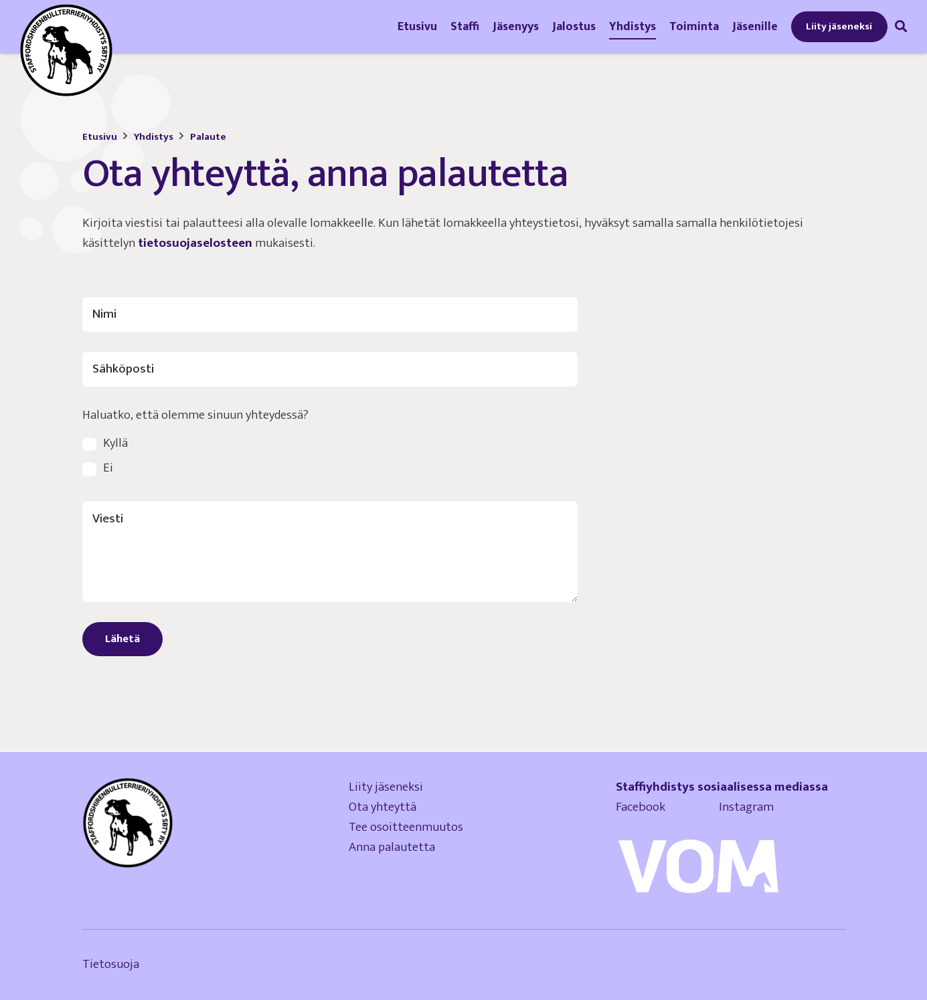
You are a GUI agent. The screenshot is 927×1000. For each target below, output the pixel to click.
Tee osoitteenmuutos (406, 827)
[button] (901, 26)
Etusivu (99, 136)
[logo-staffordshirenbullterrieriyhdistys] (66, 50)
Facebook (667, 807)
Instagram (746, 807)
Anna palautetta (392, 847)
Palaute (208, 136)
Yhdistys (153, 136)
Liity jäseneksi (386, 787)
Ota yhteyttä (382, 807)
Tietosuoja (110, 964)
